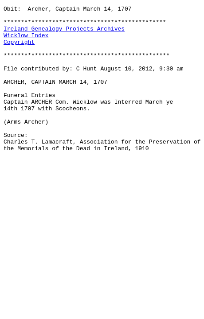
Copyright (19, 50)
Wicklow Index (26, 42)
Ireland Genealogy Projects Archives (64, 34)
